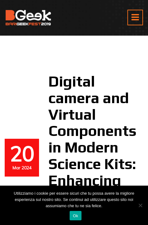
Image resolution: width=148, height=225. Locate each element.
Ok (75, 215)
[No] (140, 205)
